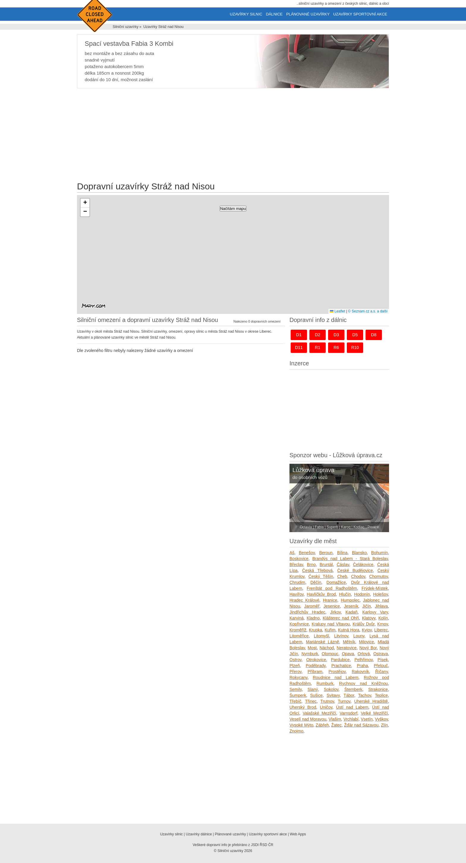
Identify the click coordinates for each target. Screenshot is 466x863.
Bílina (342, 552)
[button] (85, 203)
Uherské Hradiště (371, 701)
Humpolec (350, 600)
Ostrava (380, 653)
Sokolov (331, 689)
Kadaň (352, 612)
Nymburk (310, 653)
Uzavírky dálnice (199, 834)
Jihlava (381, 606)
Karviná (296, 618)
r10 (355, 347)
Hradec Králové (304, 600)
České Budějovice (355, 570)
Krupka (315, 630)
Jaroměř (311, 606)
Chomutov (378, 576)
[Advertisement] (233, 135)
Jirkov (335, 612)
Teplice (381, 695)
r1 (317, 347)
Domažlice (336, 582)
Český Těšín (320, 576)
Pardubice (340, 659)
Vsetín (367, 719)
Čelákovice (363, 564)
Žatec (336, 725)
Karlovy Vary (375, 612)
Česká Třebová (317, 570)
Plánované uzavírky (308, 14)
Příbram (315, 671)
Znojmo (296, 731)
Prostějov (336, 671)
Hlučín (345, 594)
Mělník (349, 641)
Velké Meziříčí (374, 713)
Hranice (330, 600)
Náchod (326, 647)
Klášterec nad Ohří (341, 618)
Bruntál (326, 564)
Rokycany (298, 677)
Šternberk (353, 689)
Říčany (381, 671)
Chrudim (297, 582)
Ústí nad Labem (352, 707)
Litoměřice (299, 636)
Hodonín (362, 594)
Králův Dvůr (363, 624)
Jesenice (331, 606)
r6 (336, 347)
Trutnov (327, 701)
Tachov (364, 695)
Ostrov (295, 659)
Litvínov (341, 636)
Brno (311, 564)
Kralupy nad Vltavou (331, 624)
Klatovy (368, 618)
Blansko (359, 552)
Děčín (315, 582)
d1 (299, 334)
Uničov (326, 707)
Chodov (358, 576)
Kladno (313, 618)
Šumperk (297, 695)
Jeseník (351, 606)
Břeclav (296, 564)
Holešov (380, 594)
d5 (355, 334)
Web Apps (298, 834)
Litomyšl (321, 636)
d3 (336, 334)
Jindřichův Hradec (307, 612)
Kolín (383, 618)
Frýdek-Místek (374, 588)
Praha (362, 665)
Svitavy (333, 695)
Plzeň (294, 665)
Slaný (313, 689)
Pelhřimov (364, 659)
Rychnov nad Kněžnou (363, 683)
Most (312, 647)
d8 (374, 334)
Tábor (349, 695)
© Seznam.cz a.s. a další (368, 311)
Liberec (381, 630)
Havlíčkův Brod (321, 594)
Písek (382, 659)
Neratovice (347, 647)
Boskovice (298, 558)
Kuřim (330, 630)
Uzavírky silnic (246, 14)
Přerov (295, 671)
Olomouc (330, 653)
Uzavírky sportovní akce (360, 14)
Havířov (296, 594)
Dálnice (274, 14)
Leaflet (337, 311)
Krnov (382, 624)
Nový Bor (368, 647)
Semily (295, 689)
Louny (358, 636)
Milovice (366, 641)
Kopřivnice (299, 624)
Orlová (364, 653)
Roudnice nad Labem (335, 677)
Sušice (316, 695)
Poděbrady (316, 665)
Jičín (366, 606)
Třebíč (295, 701)
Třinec (311, 701)
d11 (299, 347)
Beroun (326, 552)
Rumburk (325, 683)
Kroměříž (297, 630)
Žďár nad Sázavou (361, 725)
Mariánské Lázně (322, 641)
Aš (291, 552)
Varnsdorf (349, 713)
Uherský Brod (302, 707)
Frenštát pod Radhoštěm (332, 588)
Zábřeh (322, 725)
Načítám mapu (233, 208)
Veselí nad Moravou (307, 719)
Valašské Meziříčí (319, 713)
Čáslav (343, 564)
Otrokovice (316, 659)
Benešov (306, 552)
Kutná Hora (348, 630)
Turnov (344, 701)
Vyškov (381, 719)
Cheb (342, 576)
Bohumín (379, 552)
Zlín (384, 725)
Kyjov (366, 630)
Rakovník (360, 671)
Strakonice (378, 689)
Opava (348, 653)
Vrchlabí (350, 719)
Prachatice (341, 665)
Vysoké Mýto (301, 725)
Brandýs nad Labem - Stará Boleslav (350, 558)
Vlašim (335, 719)
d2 (317, 334)
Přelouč (381, 665)
